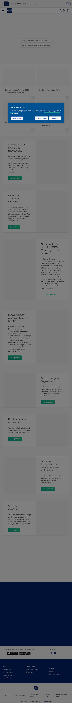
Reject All (55, 118)
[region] (36, 113)
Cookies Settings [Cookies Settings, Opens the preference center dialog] (17, 118)
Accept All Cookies (41, 118)
